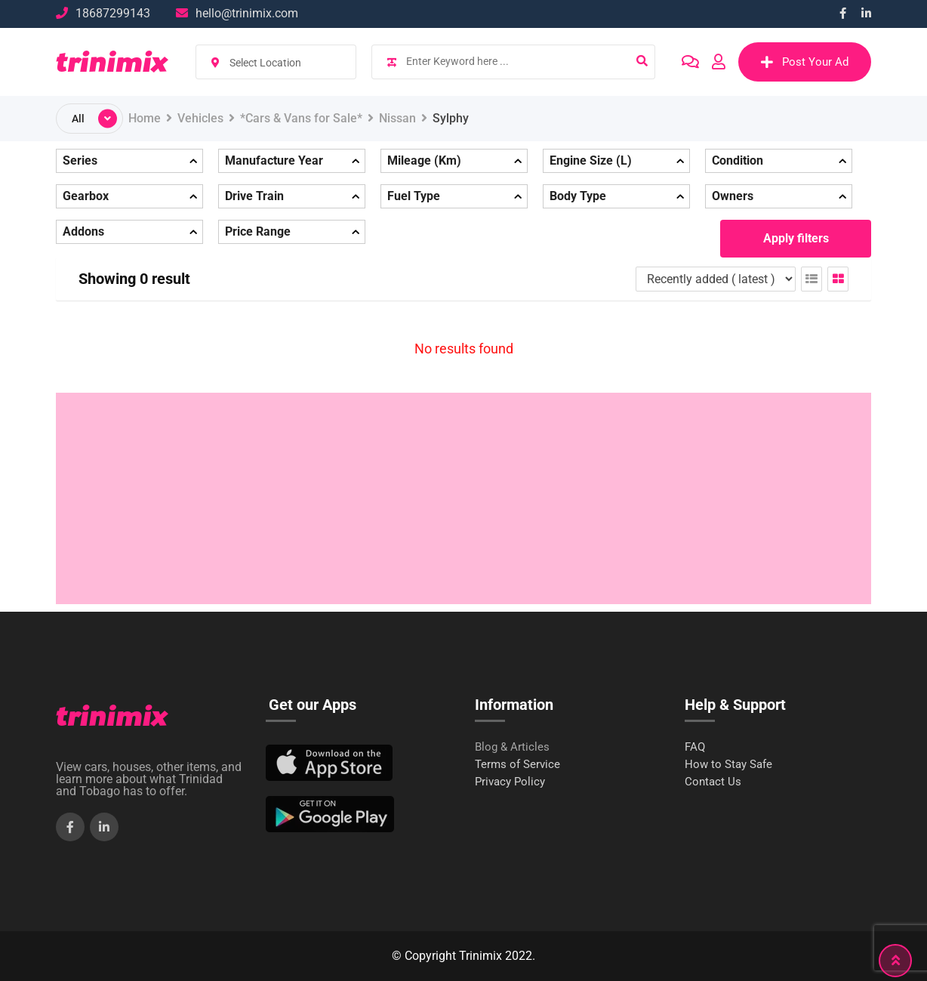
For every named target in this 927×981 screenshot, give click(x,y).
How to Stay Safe (728, 764)
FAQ (695, 747)
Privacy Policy (510, 782)
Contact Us (713, 782)
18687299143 (112, 13)
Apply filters (796, 238)
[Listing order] (716, 279)
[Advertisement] (463, 498)
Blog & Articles (512, 747)
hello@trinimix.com (247, 13)
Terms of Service (517, 764)
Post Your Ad (804, 62)
